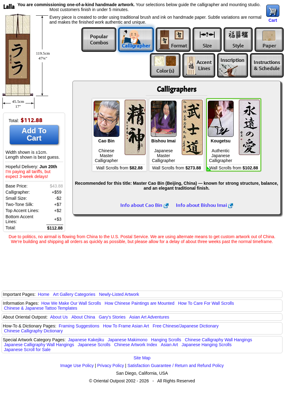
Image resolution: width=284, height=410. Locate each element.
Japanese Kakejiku (86, 339)
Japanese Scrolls (94, 344)
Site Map (142, 357)
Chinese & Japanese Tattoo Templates (40, 308)
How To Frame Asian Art (126, 325)
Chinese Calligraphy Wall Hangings (218, 339)
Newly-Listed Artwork (119, 294)
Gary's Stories (112, 317)
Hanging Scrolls (166, 339)
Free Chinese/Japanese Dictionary (186, 325)
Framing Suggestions (79, 325)
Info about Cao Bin (144, 205)
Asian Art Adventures (149, 317)
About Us (59, 317)
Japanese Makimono (127, 339)
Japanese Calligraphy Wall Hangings (39, 344)
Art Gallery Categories (74, 294)
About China (83, 317)
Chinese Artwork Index (135, 344)
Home (43, 294)
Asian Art (169, 344)
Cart (272, 20)
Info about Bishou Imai (204, 205)
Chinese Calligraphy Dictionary (33, 330)
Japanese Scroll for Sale (27, 349)
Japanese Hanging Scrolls (207, 344)
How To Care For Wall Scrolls (206, 303)
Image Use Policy (77, 365)
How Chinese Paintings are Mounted (139, 303)
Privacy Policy (110, 365)
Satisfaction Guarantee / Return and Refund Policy (175, 365)
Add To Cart (34, 134)
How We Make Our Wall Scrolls (71, 303)
